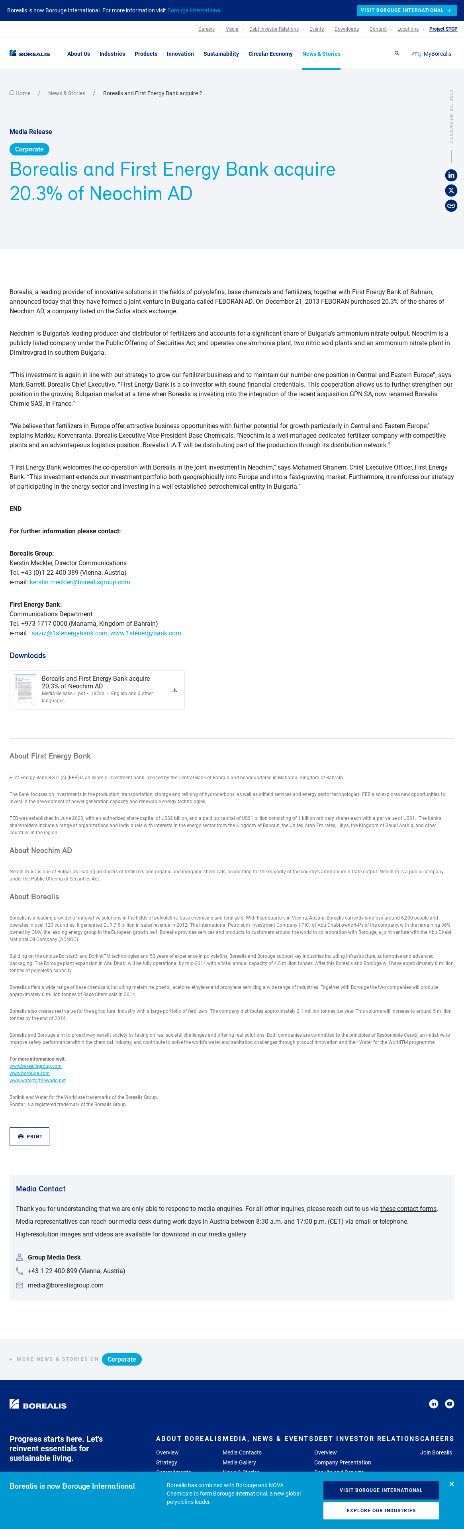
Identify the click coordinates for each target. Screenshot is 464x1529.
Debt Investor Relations (367, 1439)
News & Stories (67, 93)
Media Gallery (239, 1462)
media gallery (227, 1234)
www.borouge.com (30, 1073)
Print (30, 1137)
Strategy (166, 1462)
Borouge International (194, 10)
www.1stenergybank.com (145, 633)
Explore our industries (381, 1510)
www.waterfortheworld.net (38, 1080)
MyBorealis (432, 54)
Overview (167, 1452)
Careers (437, 1439)
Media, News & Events (268, 1439)
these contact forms (408, 1209)
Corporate (29, 149)
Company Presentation (342, 1462)
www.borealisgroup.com (36, 1066)
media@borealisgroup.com (66, 1285)
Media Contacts (242, 1452)
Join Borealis (436, 1452)
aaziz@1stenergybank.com (69, 633)
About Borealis (189, 1439)
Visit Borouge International (381, 1490)
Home (20, 93)
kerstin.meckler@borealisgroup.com (80, 582)
